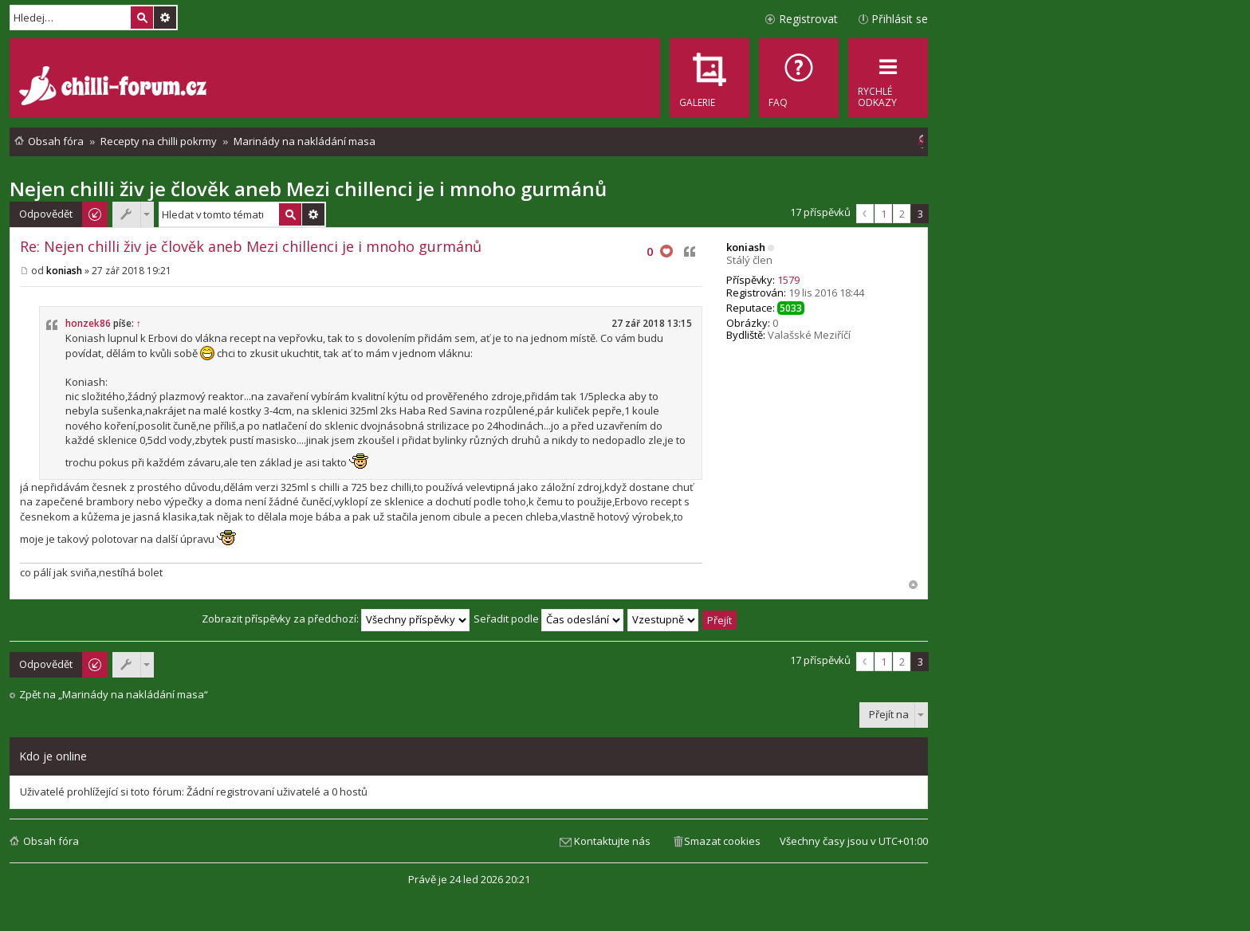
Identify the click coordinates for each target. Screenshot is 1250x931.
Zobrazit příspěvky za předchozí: (336, 618)
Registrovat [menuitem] (808, 18)
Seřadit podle (548, 618)
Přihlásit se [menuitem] (899, 18)
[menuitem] (799, 78)
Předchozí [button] (865, 213)
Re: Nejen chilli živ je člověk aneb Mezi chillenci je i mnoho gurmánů (251, 246)
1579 (788, 280)
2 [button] (902, 213)
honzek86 (88, 323)
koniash (745, 247)
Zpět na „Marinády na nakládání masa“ (113, 694)
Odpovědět (46, 213)
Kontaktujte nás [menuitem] (612, 841)
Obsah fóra (51, 841)
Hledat (142, 17)
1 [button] (883, 213)
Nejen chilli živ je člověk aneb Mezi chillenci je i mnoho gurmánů (308, 188)
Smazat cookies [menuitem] (722, 841)
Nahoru (913, 584)
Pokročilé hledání (165, 17)
